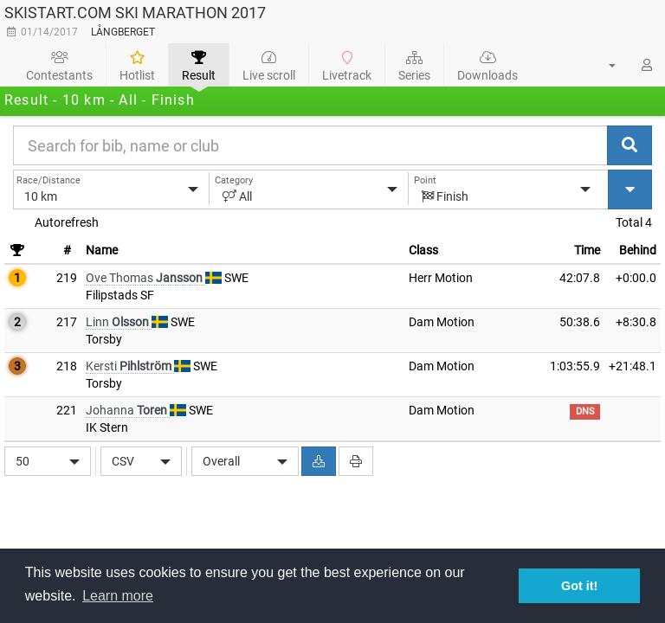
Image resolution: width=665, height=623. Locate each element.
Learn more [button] (117, 595)
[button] (602, 65)
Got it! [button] (579, 586)
